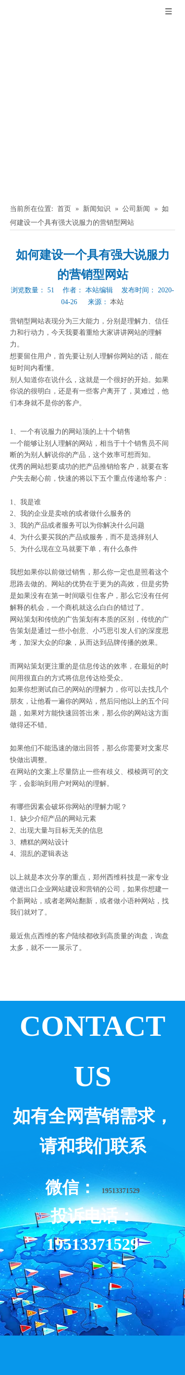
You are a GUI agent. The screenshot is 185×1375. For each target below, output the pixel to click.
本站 (117, 302)
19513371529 (121, 1191)
